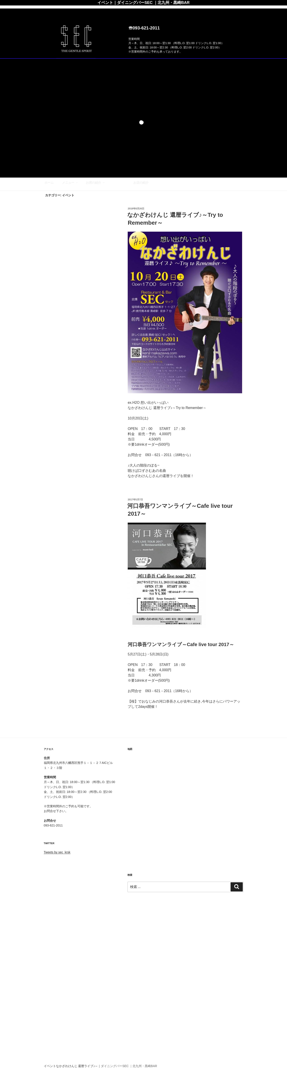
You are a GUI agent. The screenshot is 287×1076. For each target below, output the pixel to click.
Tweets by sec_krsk (57, 852)
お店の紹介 (141, 10)
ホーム (49, 10)
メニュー (70, 10)
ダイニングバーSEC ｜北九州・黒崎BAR (129, 1066)
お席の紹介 (95, 10)
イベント (119, 10)
